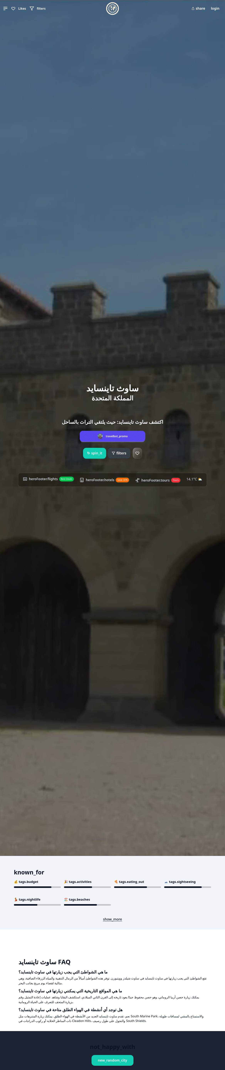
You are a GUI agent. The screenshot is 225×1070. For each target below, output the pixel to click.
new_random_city (112, 1060)
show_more (112, 919)
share (198, 8)
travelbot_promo (117, 436)
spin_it (94, 453)
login (215, 8)
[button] (5, 8)
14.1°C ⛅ (196, 479)
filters (119, 453)
